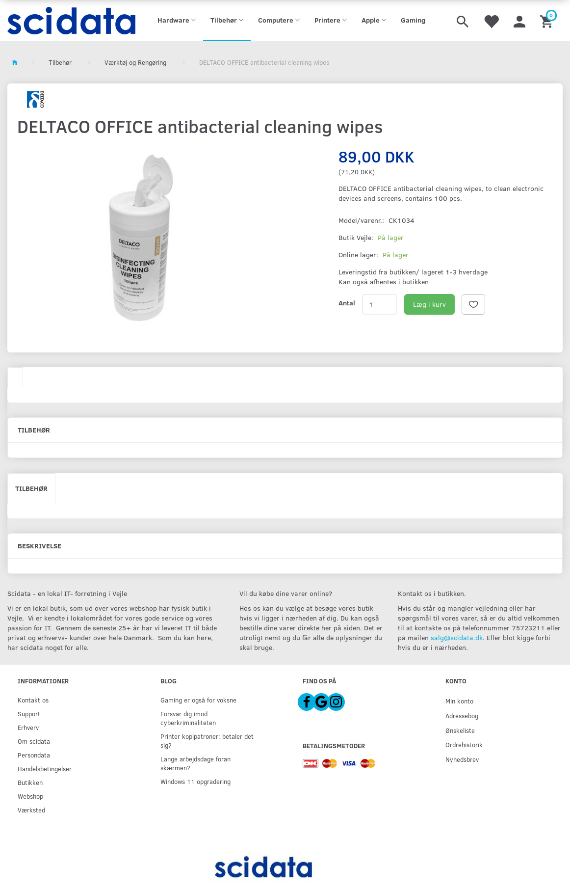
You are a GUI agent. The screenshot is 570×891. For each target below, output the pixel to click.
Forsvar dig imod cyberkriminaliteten (188, 718)
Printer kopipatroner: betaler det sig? (207, 740)
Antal (346, 302)
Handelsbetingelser (45, 768)
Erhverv (28, 727)
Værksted (31, 810)
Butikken (30, 782)
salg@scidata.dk (457, 637)
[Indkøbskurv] (548, 20)
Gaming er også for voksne (198, 700)
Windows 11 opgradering (195, 781)
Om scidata (34, 741)
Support (29, 713)
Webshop (30, 796)
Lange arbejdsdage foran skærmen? (195, 763)
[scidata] (71, 20)
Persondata (34, 755)
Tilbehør (31, 488)
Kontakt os (33, 700)
